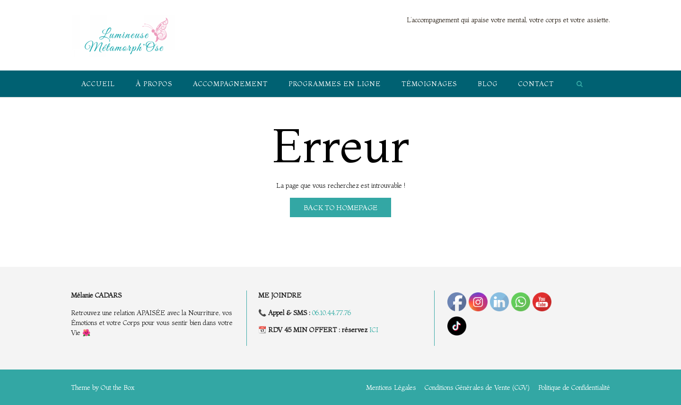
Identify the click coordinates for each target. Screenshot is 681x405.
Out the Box (117, 387)
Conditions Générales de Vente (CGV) (477, 387)
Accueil (98, 83)
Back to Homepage (340, 207)
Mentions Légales (391, 387)
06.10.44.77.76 (331, 312)
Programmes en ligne (334, 83)
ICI (373, 330)
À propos (154, 83)
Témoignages (429, 83)
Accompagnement (230, 83)
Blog (488, 83)
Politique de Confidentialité (574, 387)
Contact (536, 83)
